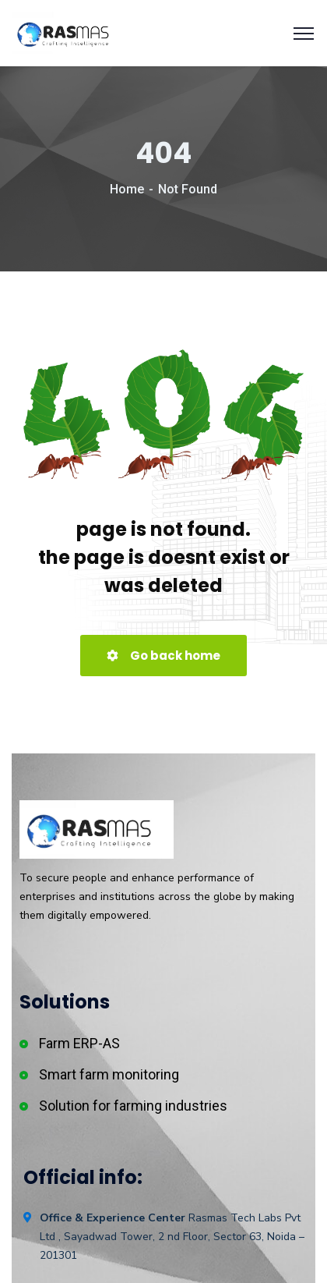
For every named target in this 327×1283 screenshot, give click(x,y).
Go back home (163, 655)
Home (127, 189)
